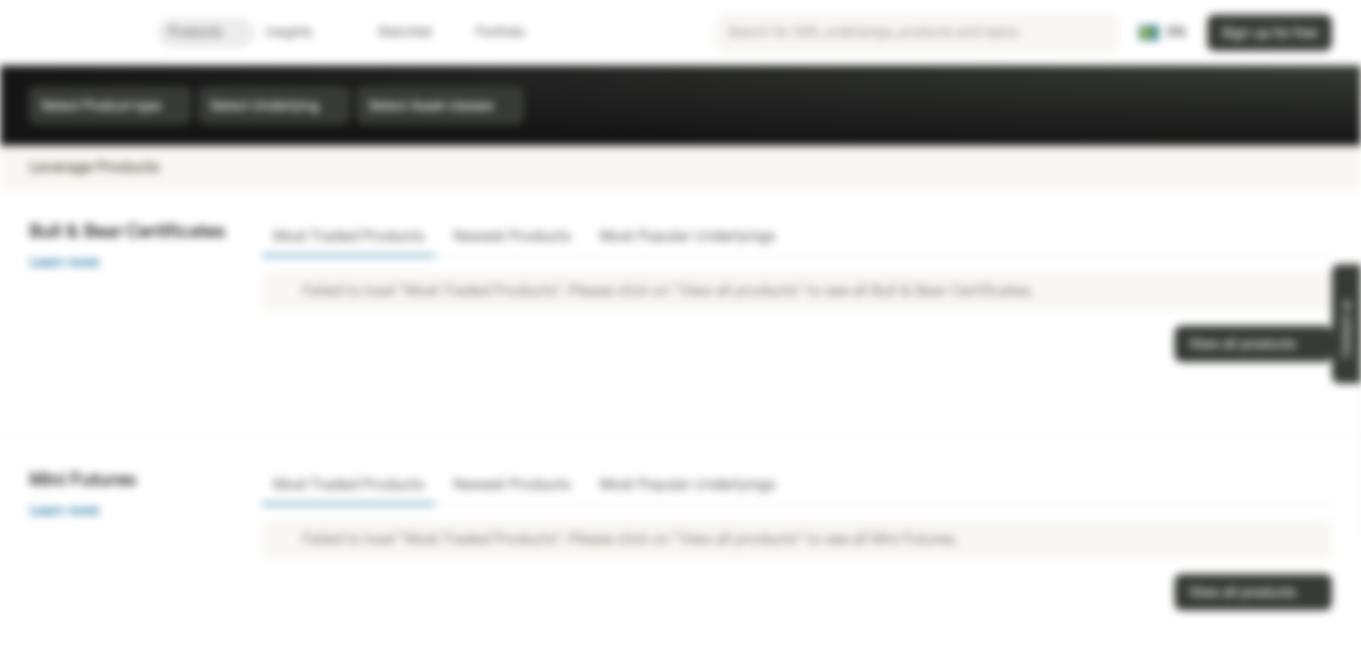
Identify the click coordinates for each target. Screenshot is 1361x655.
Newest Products (511, 236)
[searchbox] (917, 33)
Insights (300, 32)
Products (206, 32)
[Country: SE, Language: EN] (1162, 33)
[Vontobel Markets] (78, 32)
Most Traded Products (348, 236)
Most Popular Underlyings (687, 236)
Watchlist (394, 32)
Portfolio (489, 32)
